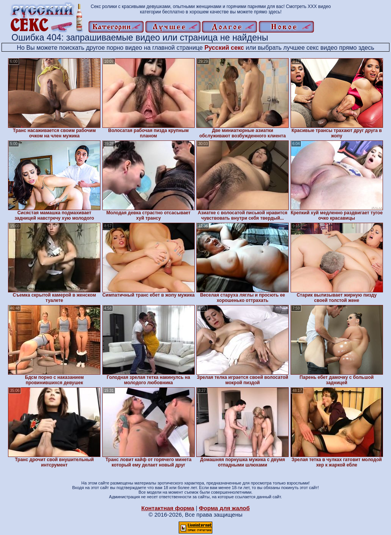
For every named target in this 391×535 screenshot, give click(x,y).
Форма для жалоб (224, 508)
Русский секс (224, 47)
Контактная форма (167, 508)
